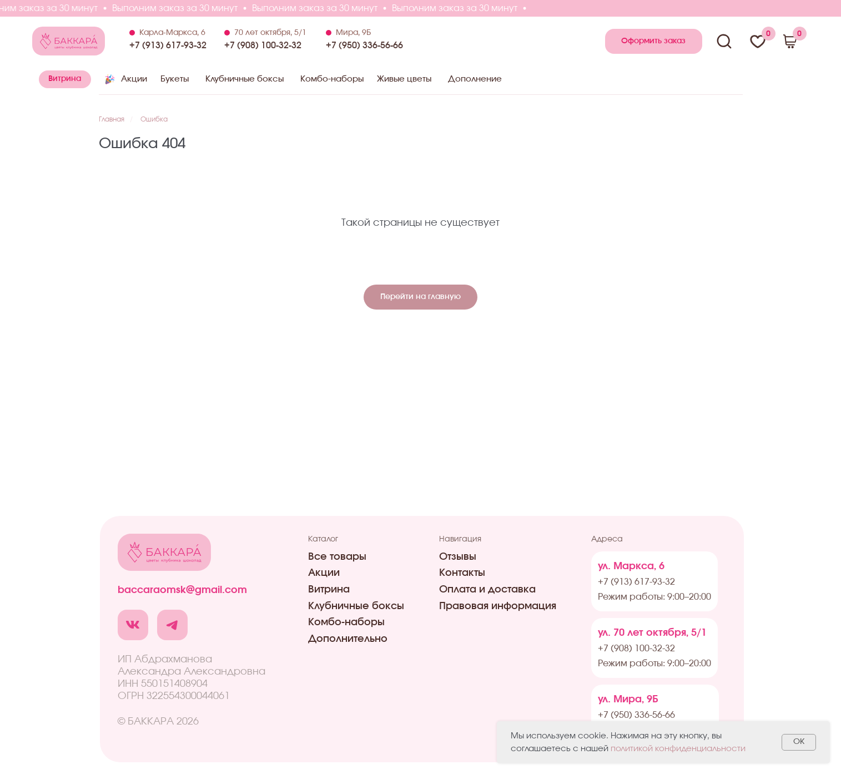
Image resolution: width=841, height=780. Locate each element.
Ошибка (154, 119)
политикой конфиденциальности (678, 748)
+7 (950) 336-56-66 (364, 45)
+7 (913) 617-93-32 (168, 45)
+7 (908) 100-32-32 (262, 45)
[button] (653, 41)
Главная (111, 119)
